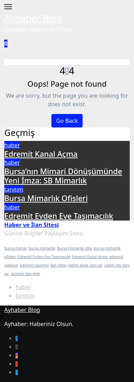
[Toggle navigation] (8, 6)
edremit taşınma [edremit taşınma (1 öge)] (34, 265)
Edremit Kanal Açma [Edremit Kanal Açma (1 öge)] (90, 256)
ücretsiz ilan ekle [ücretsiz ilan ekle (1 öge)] (25, 273)
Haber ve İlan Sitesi (31, 225)
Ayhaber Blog (33, 18)
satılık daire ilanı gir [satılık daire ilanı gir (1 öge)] (85, 265)
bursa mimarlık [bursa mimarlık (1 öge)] (42, 248)
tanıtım (13, 189)
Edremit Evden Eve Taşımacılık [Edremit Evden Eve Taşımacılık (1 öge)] (44, 256)
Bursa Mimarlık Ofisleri (46, 198)
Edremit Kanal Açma (41, 154)
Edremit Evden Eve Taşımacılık (58, 216)
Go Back (67, 121)
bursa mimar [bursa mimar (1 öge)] (15, 248)
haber (12, 145)
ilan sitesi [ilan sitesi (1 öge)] (58, 265)
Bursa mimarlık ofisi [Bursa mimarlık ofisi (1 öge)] (74, 248)
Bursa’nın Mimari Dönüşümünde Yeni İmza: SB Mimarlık (63, 176)
